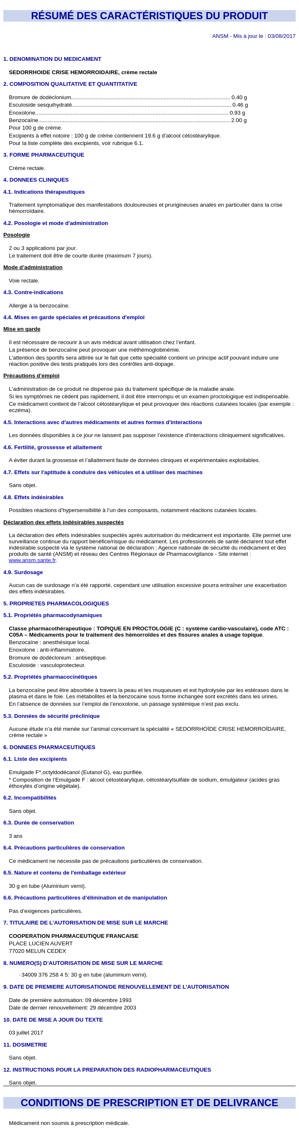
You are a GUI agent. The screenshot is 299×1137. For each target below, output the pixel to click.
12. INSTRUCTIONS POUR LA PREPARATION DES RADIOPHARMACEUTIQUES (107, 1070)
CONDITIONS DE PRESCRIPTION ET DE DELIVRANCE (149, 1102)
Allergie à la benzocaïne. (39, 305)
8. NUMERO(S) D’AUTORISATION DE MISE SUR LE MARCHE (83, 963)
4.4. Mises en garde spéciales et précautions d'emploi (74, 317)
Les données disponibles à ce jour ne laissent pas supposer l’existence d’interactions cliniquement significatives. (147, 435)
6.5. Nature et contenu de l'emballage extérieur (64, 873)
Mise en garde (21, 329)
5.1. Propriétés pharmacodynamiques (52, 615)
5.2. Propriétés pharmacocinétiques (50, 677)
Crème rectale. (27, 168)
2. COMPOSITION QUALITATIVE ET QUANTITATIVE (70, 84)
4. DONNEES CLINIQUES (36, 180)
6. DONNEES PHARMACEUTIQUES (49, 747)
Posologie (16, 235)
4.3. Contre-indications (33, 292)
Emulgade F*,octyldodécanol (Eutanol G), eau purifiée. (76, 772)
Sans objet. (23, 811)
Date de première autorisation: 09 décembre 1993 (70, 1000)
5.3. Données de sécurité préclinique (51, 716)
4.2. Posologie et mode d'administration (55, 223)
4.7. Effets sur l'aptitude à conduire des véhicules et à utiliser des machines (103, 472)
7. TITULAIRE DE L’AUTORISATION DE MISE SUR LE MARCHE (85, 923)
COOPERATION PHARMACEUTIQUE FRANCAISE (73, 936)
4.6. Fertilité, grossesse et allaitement (52, 447)
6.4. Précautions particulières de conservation (64, 848)
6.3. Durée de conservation (38, 823)
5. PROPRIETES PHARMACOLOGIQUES (56, 603)
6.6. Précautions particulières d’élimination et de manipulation (85, 898)
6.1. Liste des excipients (35, 759)
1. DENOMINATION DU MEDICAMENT (52, 59)
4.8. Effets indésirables (33, 497)
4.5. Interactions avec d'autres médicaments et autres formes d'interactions (102, 422)
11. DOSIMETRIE (25, 1045)
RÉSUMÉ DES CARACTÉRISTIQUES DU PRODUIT (149, 15)
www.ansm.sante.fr (32, 560)
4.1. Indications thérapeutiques (44, 192)
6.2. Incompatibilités (29, 798)
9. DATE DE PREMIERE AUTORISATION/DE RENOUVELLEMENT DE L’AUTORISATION (116, 987)
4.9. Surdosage (23, 572)
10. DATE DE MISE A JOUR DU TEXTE (53, 1020)
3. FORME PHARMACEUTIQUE (43, 155)
